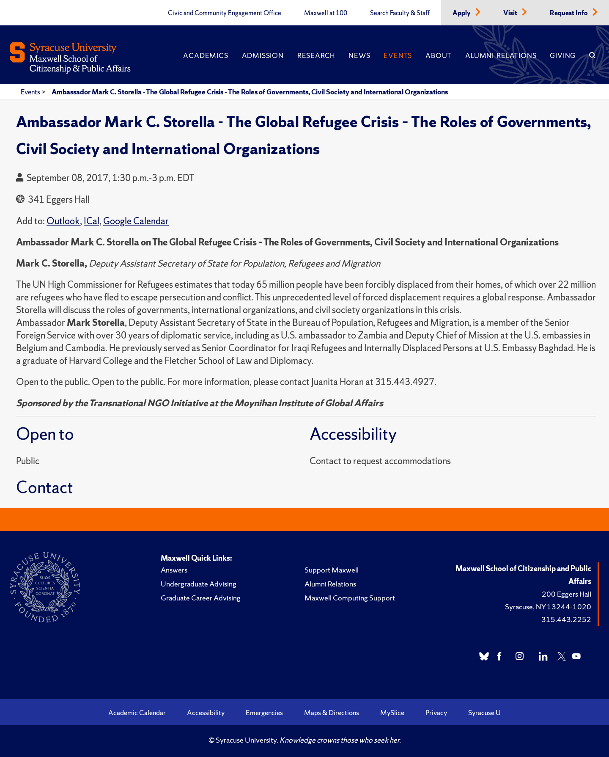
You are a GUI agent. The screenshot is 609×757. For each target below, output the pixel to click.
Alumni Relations (500, 55)
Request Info (569, 13)
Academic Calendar (137, 712)
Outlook (63, 221)
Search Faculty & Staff (400, 13)
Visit (510, 13)
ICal (91, 221)
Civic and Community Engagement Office (224, 13)
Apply (462, 13)
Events (398, 55)
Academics (205, 55)
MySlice (392, 712)
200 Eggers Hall (566, 594)
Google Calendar (136, 221)
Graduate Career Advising (201, 598)
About (438, 55)
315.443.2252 (566, 619)
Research (316, 55)
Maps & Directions (331, 712)
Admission (263, 55)
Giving (563, 55)
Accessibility (206, 712)
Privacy (436, 712)
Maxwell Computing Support (349, 598)
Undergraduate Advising (198, 584)
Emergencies (264, 712)
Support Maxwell (331, 570)
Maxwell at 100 (325, 13)
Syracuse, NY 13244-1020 (548, 606)
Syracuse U (484, 712)
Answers (174, 570)
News (359, 55)
